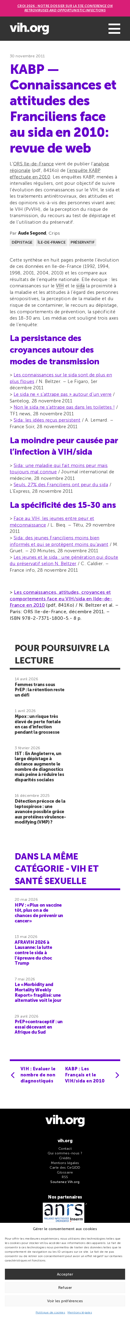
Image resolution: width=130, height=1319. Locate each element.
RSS (65, 1177)
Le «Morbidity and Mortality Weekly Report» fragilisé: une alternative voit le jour (38, 992)
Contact (65, 1149)
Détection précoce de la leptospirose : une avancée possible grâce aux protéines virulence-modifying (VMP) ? (40, 812)
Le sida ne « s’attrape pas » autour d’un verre (63, 394)
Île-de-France (52, 242)
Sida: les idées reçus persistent (47, 420)
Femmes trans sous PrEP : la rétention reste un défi (40, 690)
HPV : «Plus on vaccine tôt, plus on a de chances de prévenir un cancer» (39, 913)
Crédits (65, 1158)
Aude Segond (32, 233)
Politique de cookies (50, 1312)
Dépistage (22, 242)
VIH (60, 286)
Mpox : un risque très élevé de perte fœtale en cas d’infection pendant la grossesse (38, 724)
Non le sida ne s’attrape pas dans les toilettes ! (64, 407)
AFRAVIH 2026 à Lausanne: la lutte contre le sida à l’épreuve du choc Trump (33, 953)
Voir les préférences (65, 1301)
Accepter (65, 1274)
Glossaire (65, 1172)
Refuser (65, 1287)
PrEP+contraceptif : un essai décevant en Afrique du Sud (39, 1027)
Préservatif (82, 242)
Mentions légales (79, 1312)
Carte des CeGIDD (65, 1168)
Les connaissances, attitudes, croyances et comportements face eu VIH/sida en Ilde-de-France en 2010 (61, 598)
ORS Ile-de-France (33, 164)
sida (80, 286)
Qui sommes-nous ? (65, 1153)
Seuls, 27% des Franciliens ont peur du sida (61, 484)
